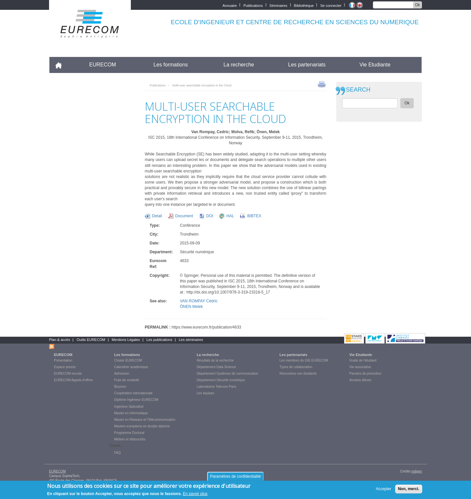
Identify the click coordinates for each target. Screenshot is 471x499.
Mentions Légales (126, 340)
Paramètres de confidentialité (235, 478)
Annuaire (229, 5)
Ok (417, 5)
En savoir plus (195, 495)
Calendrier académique (131, 367)
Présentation (63, 360)
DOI (209, 216)
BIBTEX (254, 216)
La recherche (238, 64)
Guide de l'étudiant (362, 360)
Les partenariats (307, 64)
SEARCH (358, 90)
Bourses (120, 386)
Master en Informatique (131, 413)
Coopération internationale (133, 393)
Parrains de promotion (365, 373)
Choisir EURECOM (128, 360)
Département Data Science (216, 367)
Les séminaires (191, 340)
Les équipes (205, 393)
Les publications (159, 340)
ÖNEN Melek (191, 306)
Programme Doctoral (129, 433)
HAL (230, 216)
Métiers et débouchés (130, 439)
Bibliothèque (304, 5)
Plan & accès (59, 340)
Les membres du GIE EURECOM (304, 360)
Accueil (61, 64)
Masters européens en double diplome (142, 426)
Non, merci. (408, 490)
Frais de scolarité (126, 380)
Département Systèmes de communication (227, 373)
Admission (121, 373)
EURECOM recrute (68, 373)
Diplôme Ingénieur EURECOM (136, 399)
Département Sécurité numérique (221, 380)
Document (184, 216)
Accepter (383, 490)
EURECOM (102, 64)
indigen (416, 471)
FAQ (117, 452)
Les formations (170, 64)
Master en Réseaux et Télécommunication (144, 419)
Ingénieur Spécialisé (129, 406)
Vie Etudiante (375, 64)
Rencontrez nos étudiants (298, 373)
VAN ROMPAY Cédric (199, 301)
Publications (253, 5)
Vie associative (360, 367)
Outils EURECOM (91, 340)
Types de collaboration (296, 367)
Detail (157, 216)
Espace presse (65, 367)
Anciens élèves (360, 380)
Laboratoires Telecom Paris (216, 386)
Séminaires (279, 5)
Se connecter (330, 5)
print (321, 84)
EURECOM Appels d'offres (73, 380)
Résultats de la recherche (215, 360)
